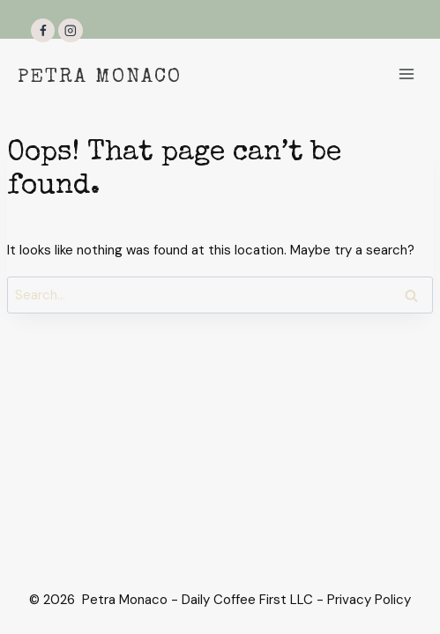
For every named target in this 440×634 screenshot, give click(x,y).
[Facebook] (43, 30)
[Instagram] (70, 30)
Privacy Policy (369, 599)
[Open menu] (406, 73)
